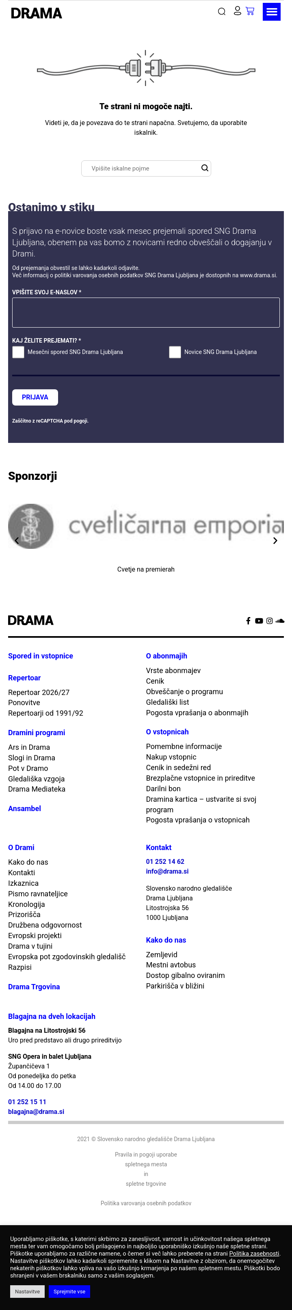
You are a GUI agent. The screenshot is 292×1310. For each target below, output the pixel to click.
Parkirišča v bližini (175, 986)
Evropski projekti (35, 935)
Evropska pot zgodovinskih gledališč (67, 956)
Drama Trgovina (34, 986)
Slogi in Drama (31, 757)
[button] (223, 11)
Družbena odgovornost (45, 925)
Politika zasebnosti (254, 1253)
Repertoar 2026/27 (38, 692)
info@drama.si (167, 871)
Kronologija (26, 904)
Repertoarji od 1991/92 (45, 713)
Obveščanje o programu (184, 691)
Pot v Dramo (28, 768)
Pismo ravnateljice (38, 893)
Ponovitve (24, 702)
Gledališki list (167, 702)
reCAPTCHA (49, 421)
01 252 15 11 (27, 1102)
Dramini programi (36, 732)
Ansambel (24, 808)
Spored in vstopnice (40, 656)
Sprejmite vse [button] (69, 1291)
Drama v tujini (30, 946)
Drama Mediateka (36, 789)
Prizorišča (24, 914)
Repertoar (24, 677)
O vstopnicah (167, 731)
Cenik (155, 681)
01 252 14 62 (165, 861)
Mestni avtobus (171, 964)
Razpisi (20, 967)
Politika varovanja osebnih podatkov (146, 1203)
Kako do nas (28, 862)
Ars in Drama (29, 747)
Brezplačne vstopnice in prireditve (200, 778)
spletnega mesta (146, 1164)
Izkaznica (23, 883)
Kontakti (21, 872)
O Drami (21, 847)
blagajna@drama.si (36, 1112)
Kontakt (159, 847)
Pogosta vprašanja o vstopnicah (198, 820)
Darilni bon (163, 788)
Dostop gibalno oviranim (185, 975)
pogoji (80, 421)
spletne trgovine (146, 1184)
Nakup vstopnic (171, 757)
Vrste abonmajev (173, 670)
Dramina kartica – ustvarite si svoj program (201, 804)
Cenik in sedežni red (178, 767)
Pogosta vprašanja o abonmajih (197, 712)
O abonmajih (167, 656)
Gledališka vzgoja (36, 779)
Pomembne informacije (184, 746)
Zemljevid (161, 954)
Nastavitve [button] (27, 1291)
